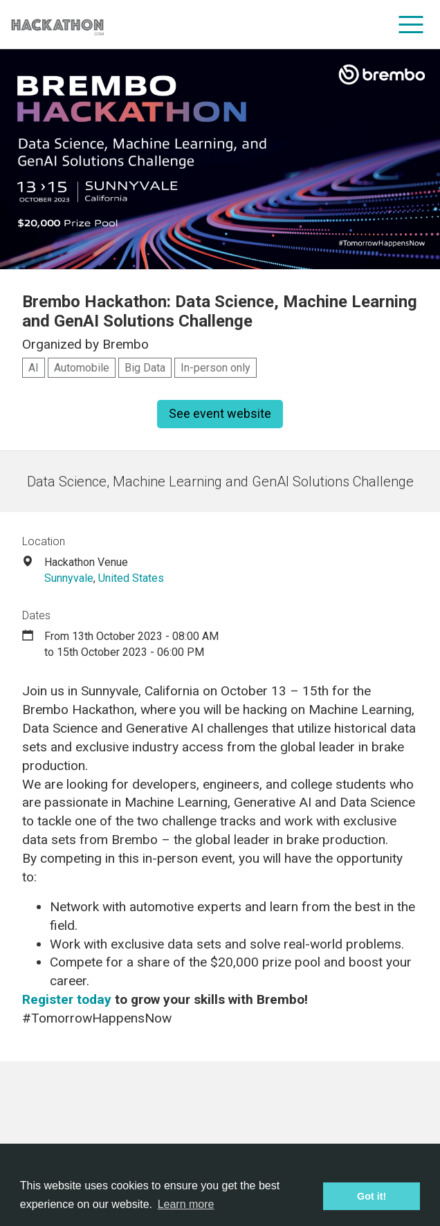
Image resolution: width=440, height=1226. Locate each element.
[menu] (411, 24)
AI (33, 367)
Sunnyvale (68, 578)
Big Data (145, 367)
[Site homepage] (57, 24)
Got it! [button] (371, 1196)
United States (131, 578)
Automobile (81, 367)
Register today (66, 999)
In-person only (215, 367)
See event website (220, 413)
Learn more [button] (186, 1204)
